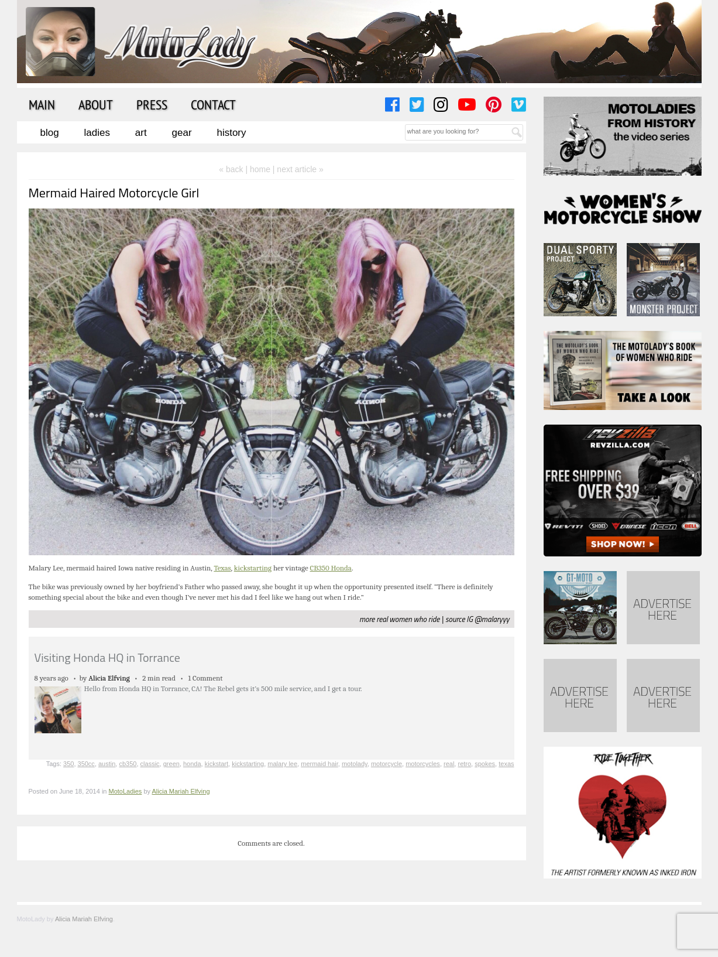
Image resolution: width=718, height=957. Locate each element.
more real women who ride (399, 619)
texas (506, 763)
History (231, 132)
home (260, 169)
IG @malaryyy (487, 619)
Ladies (97, 132)
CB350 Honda (331, 567)
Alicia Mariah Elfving (181, 791)
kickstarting (253, 567)
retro (464, 763)
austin (106, 763)
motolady (354, 763)
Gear (182, 132)
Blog (49, 132)
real (449, 763)
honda (192, 763)
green (171, 763)
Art (141, 132)
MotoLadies (125, 791)
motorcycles (423, 763)
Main (42, 104)
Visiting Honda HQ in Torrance (107, 657)
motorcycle (386, 763)
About (95, 104)
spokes (485, 763)
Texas (222, 567)
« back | (234, 169)
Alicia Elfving (109, 678)
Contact (213, 104)
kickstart (216, 763)
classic (150, 763)
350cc (86, 763)
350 (68, 763)
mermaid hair (319, 763)
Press (151, 104)
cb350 (127, 763)
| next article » (298, 169)
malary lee (282, 763)
